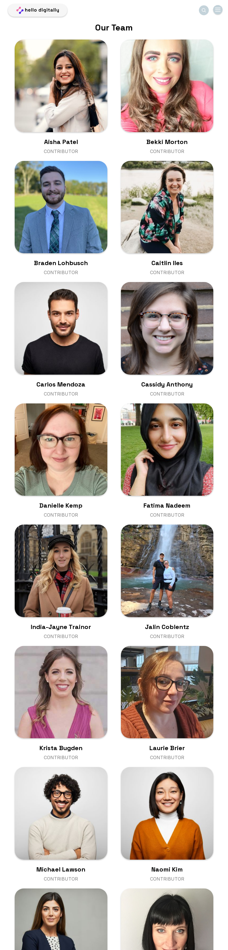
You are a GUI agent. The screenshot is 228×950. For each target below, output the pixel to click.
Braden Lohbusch (61, 263)
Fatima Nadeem (167, 505)
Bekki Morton (167, 142)
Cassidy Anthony (167, 384)
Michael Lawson (60, 869)
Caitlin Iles (167, 263)
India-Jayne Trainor (61, 627)
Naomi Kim (167, 869)
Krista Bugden (61, 748)
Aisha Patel (61, 142)
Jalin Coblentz (167, 627)
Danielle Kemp (60, 505)
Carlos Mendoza (60, 384)
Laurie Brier (167, 748)
